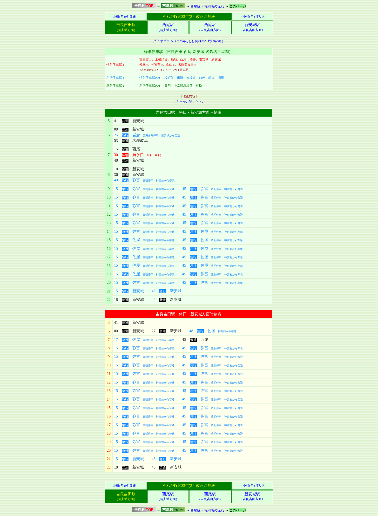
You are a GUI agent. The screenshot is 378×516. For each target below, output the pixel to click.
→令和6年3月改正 (252, 16)
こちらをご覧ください (189, 101)
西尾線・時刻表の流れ (207, 6)
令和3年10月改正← (126, 16)
